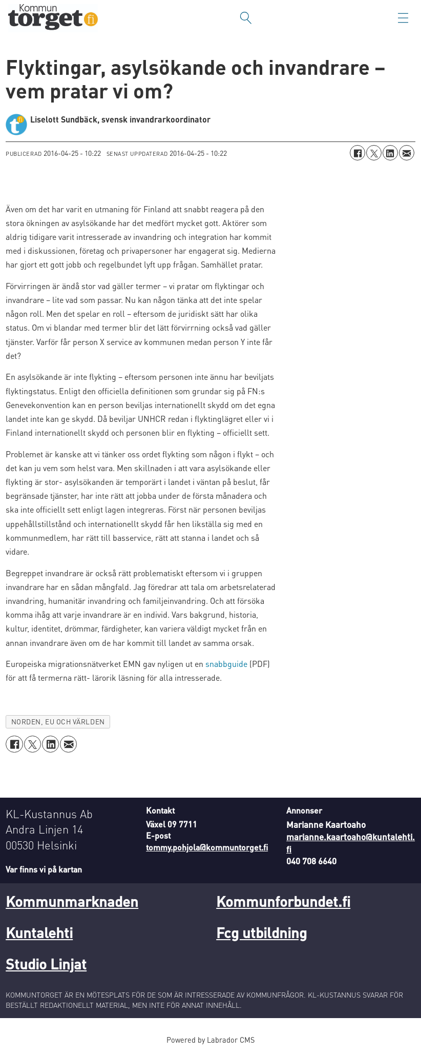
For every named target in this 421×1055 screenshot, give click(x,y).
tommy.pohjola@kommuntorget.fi (207, 847)
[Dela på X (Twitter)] (374, 152)
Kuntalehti (39, 932)
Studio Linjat (46, 964)
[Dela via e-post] (406, 152)
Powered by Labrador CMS (210, 1039)
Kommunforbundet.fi (283, 901)
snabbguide (226, 663)
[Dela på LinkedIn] (390, 152)
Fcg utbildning (261, 932)
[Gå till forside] (53, 18)
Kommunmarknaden (72, 901)
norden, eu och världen (58, 721)
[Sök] (246, 18)
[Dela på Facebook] (357, 152)
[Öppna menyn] (403, 18)
